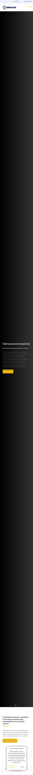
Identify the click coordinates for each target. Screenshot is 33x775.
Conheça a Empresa (10, 741)
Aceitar (22, 767)
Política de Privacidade (12, 766)
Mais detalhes (7, 371)
